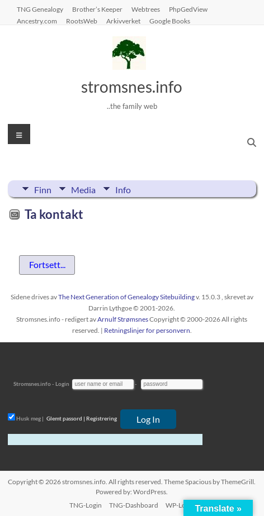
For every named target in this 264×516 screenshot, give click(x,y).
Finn (42, 188)
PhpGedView (188, 9)
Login (62, 383)
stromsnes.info (131, 86)
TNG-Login (85, 505)
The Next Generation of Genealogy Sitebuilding (126, 297)
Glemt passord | (65, 418)
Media (83, 188)
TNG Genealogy (40, 9)
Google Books (169, 21)
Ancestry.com (37, 21)
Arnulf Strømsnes (122, 319)
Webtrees (145, 9)
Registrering (101, 418)
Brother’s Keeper (97, 9)
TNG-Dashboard (133, 505)
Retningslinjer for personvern (147, 330)
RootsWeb (81, 21)
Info (123, 188)
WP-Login (180, 505)
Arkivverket (123, 21)
